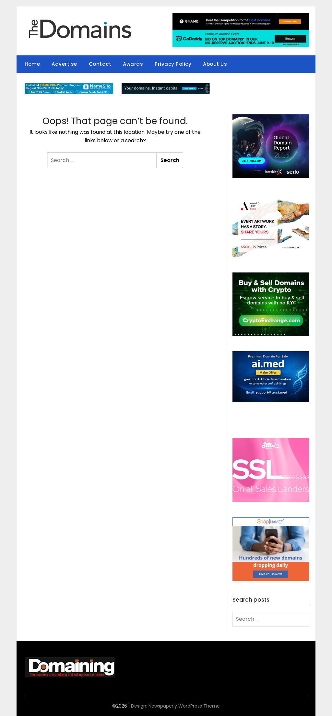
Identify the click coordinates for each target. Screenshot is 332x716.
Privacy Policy (173, 64)
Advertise (64, 64)
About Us (215, 64)
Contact (100, 64)
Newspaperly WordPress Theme (184, 706)
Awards (133, 64)
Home (32, 64)
